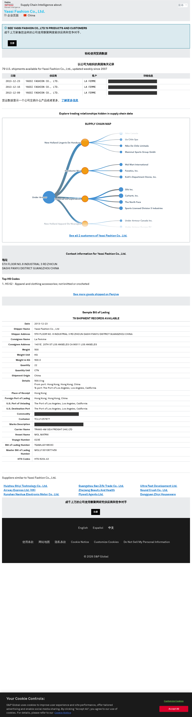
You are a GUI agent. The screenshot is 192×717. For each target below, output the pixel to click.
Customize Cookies (106, 542)
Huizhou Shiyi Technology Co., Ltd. (26, 486)
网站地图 (44, 542)
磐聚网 (12, 5)
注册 (12, 43)
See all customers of (98, 235)
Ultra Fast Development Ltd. (158, 486)
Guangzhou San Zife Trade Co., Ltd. (101, 486)
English (83, 528)
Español (98, 528)
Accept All (174, 709)
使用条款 (28, 542)
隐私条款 (60, 542)
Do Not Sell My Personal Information (147, 542)
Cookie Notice (80, 542)
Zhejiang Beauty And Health (97, 490)
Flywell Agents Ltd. (91, 494)
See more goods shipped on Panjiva (96, 294)
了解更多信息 (69, 100)
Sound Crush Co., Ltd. (154, 490)
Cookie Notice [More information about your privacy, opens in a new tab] (62, 713)
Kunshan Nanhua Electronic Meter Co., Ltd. (31, 494)
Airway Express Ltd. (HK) (20, 490)
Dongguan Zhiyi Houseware (158, 494)
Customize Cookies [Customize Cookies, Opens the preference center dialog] (174, 701)
